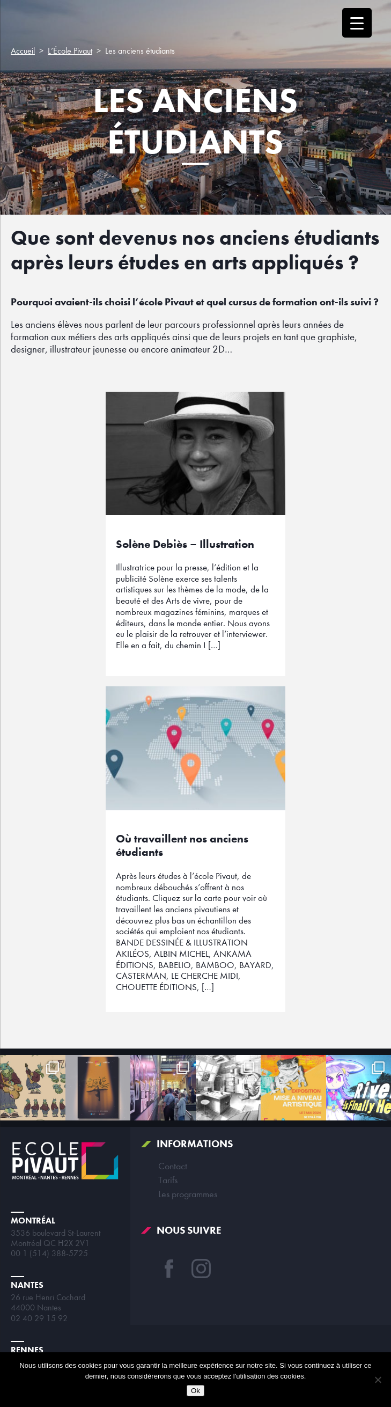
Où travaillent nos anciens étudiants (182, 845)
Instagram (201, 1268)
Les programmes (187, 1194)
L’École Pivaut (70, 51)
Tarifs (168, 1180)
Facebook (169, 1268)
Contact (172, 1166)
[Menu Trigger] (357, 23)
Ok (195, 1391)
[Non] (377, 1379)
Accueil (23, 51)
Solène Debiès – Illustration (185, 544)
